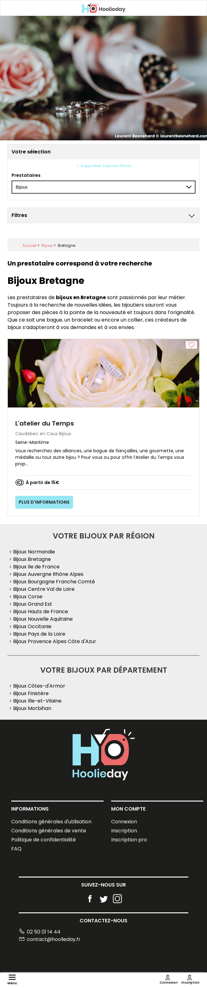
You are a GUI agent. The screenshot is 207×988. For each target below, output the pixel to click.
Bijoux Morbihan (32, 708)
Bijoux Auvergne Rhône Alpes (48, 574)
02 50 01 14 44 (40, 931)
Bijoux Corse (27, 596)
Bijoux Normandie (34, 551)
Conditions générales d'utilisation (51, 821)
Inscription (124, 830)
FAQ (16, 848)
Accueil (29, 245)
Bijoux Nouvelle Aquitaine (43, 619)
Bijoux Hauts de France (40, 611)
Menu (12, 981)
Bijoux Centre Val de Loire (44, 589)
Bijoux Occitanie (32, 626)
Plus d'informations (44, 502)
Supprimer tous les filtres (103, 165)
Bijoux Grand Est (32, 604)
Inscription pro (129, 839)
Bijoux (47, 245)
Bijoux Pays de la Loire (39, 633)
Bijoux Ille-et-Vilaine (37, 700)
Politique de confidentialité (43, 839)
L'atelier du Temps (44, 423)
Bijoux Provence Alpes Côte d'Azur (54, 641)
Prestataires (26, 175)
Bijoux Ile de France (36, 566)
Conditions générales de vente (48, 830)
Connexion (124, 821)
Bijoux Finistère (31, 693)
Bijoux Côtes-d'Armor (39, 685)
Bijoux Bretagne (32, 559)
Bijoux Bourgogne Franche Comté (54, 581)
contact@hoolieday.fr (50, 939)
